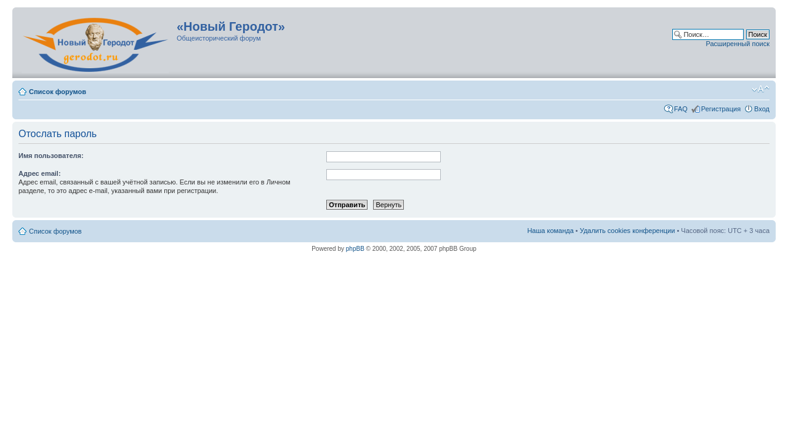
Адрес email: (39, 173)
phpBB (355, 248)
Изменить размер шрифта (761, 89)
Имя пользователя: (51, 155)
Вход (762, 109)
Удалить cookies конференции (627, 230)
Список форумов (57, 91)
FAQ (681, 109)
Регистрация (721, 109)
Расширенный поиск (738, 43)
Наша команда (550, 230)
